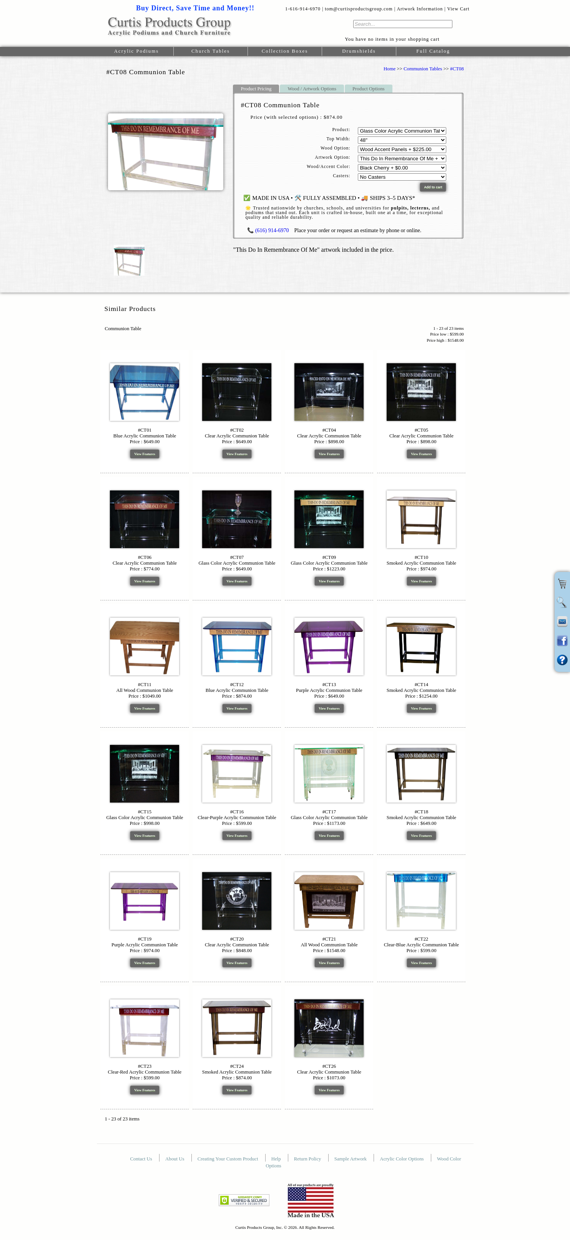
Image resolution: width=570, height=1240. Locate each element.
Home (390, 68)
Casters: (341, 175)
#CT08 (457, 68)
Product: (341, 129)
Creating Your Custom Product (228, 1159)
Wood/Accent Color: (328, 166)
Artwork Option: (332, 157)
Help (276, 1159)
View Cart (458, 9)
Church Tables (210, 51)
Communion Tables (423, 68)
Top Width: (338, 138)
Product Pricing (256, 88)
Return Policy (308, 1159)
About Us (175, 1159)
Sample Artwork (351, 1159)
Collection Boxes (285, 51)
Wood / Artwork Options (311, 88)
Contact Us (141, 1159)
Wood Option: (335, 148)
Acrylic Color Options (402, 1159)
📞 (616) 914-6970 (268, 230)
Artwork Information (420, 9)
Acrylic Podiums (136, 51)
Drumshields (359, 51)
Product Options (368, 88)
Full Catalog (433, 51)
